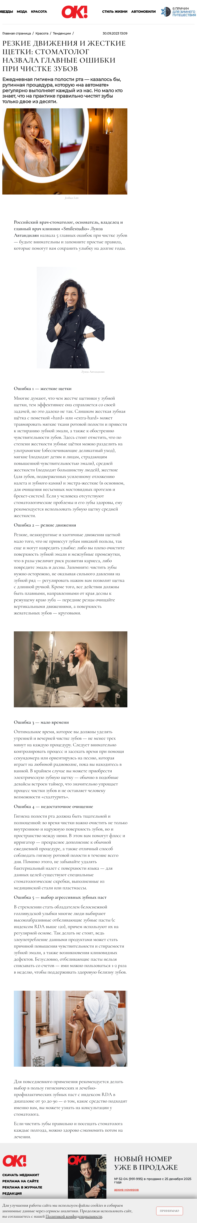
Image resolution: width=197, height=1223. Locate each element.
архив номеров (126, 1190)
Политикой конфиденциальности (74, 1216)
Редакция (12, 1193)
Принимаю (169, 1211)
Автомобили (143, 11)
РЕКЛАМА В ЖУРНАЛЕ (22, 1187)
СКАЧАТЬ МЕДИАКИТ (20, 1175)
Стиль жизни (114, 11)
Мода (22, 11)
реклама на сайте (20, 1181)
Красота (39, 11)
